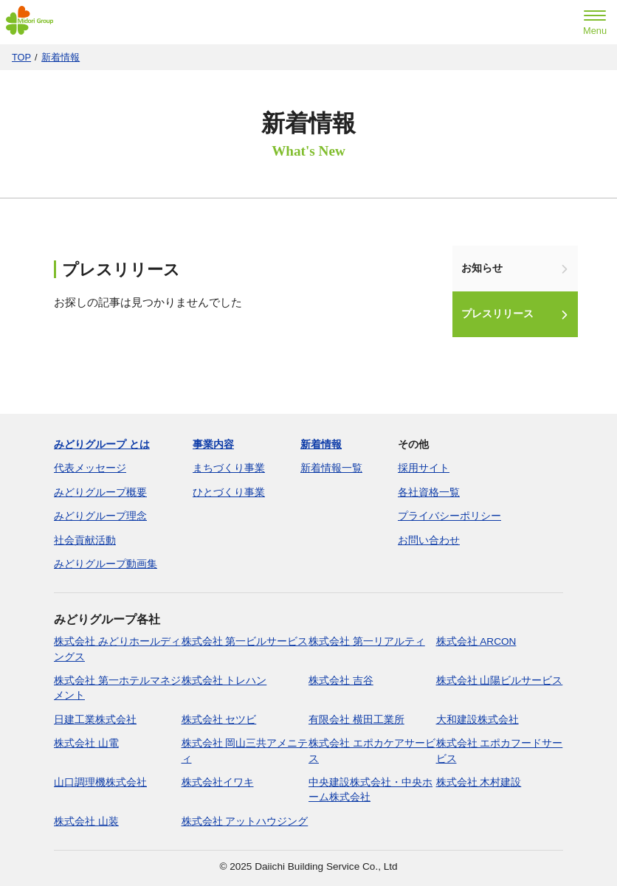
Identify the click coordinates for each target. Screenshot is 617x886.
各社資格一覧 (429, 492)
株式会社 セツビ (219, 719)
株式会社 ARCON (476, 641)
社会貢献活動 (85, 540)
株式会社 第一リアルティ (366, 641)
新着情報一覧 (331, 468)
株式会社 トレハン (224, 680)
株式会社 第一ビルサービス (245, 641)
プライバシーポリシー (449, 516)
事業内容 (213, 444)
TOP (21, 57)
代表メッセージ (90, 468)
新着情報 (60, 57)
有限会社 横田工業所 (356, 719)
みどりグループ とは (102, 444)
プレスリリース (497, 313)
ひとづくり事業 (229, 492)
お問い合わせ (429, 540)
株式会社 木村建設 (479, 782)
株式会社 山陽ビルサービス (499, 680)
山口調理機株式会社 (100, 782)
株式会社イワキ (218, 782)
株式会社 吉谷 (340, 680)
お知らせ (482, 268)
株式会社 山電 (86, 743)
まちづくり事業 (229, 468)
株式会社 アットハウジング (245, 821)
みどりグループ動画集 (105, 564)
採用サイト (423, 468)
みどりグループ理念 (100, 516)
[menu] (594, 24)
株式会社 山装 (86, 821)
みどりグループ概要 (100, 492)
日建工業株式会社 (95, 719)
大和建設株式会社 (477, 719)
